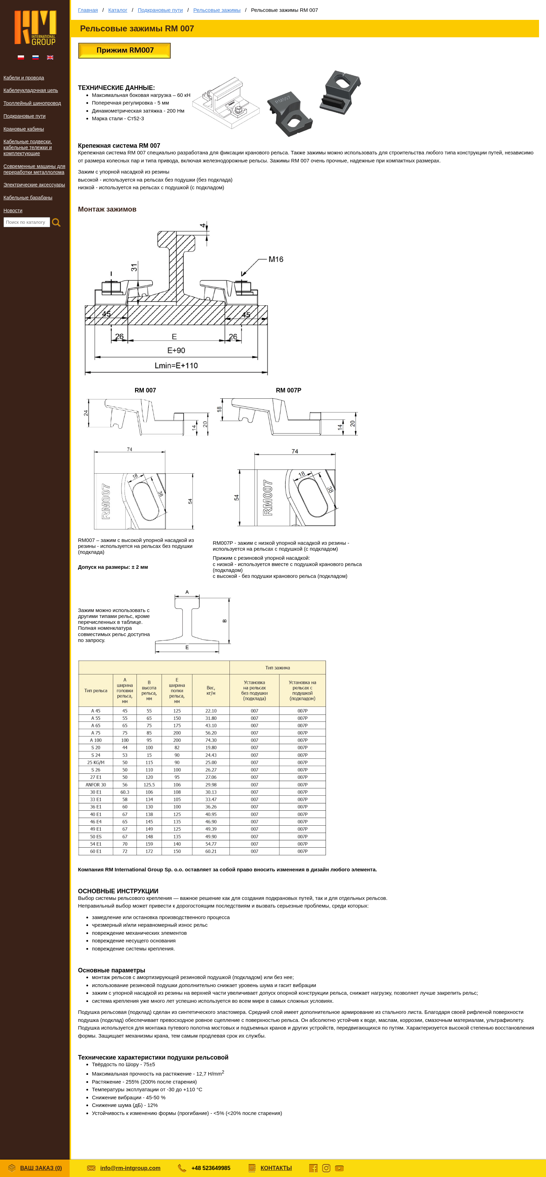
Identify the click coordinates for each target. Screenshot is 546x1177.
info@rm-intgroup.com (130, 1168)
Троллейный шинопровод (32, 103)
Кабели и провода (23, 78)
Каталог (117, 10)
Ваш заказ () (35, 1168)
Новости (12, 210)
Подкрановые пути (24, 116)
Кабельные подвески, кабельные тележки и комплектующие (27, 147)
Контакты (276, 1168)
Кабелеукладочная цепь (30, 90)
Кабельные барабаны (27, 197)
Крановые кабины (23, 129)
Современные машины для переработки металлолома (34, 169)
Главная (88, 10)
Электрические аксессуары (34, 185)
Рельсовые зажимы (217, 10)
